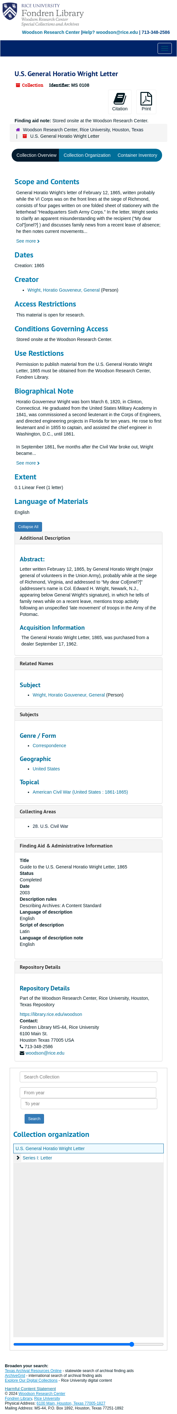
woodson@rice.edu (45, 1053)
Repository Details (40, 967)
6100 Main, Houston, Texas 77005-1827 (71, 1403)
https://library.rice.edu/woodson (51, 1014)
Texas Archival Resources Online (33, 1371)
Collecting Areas (38, 811)
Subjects (29, 714)
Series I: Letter (37, 1157)
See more (28, 241)
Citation (119, 101)
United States (46, 768)
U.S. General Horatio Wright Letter (50, 1148)
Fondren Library (18, 1398)
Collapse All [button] (28, 527)
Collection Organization (87, 155)
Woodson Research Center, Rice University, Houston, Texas (83, 129)
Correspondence (49, 745)
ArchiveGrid (15, 1375)
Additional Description (45, 538)
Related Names (36, 663)
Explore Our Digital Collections (31, 1380)
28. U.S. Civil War (50, 826)
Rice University (47, 1398)
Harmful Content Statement (30, 1388)
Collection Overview (37, 155)
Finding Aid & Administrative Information (66, 845)
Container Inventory (137, 155)
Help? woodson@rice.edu (110, 32)
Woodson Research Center (51, 32)
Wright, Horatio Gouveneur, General (64, 290)
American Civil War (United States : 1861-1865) (80, 792)
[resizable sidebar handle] (88, 1344)
